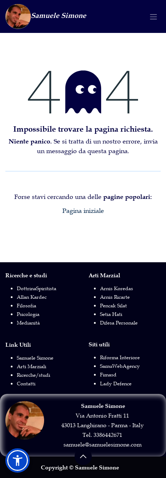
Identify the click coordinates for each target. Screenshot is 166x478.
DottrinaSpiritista (36, 288)
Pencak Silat (113, 305)
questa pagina (107, 151)
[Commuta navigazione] (153, 16)
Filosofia (26, 305)
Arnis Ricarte (115, 297)
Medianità (28, 323)
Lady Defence (116, 383)
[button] (83, 456)
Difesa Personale (119, 323)
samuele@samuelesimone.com (102, 444)
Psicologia (28, 314)
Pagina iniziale (83, 211)
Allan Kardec (32, 297)
